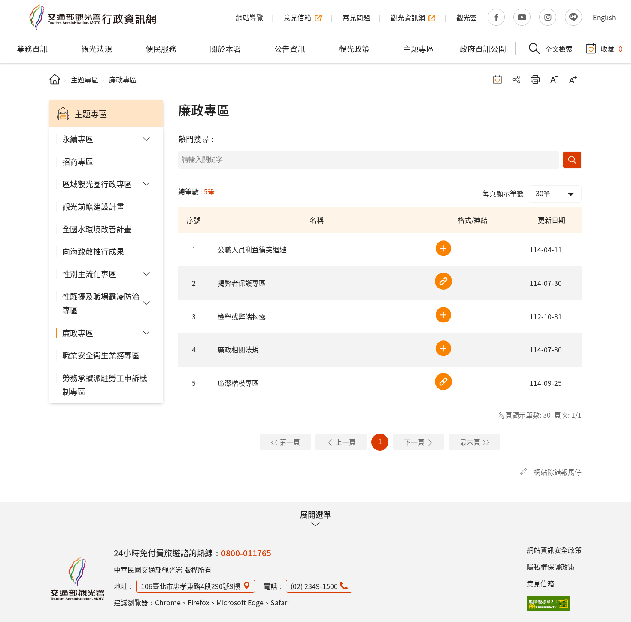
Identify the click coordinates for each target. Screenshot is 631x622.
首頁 (54, 79)
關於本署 (225, 48)
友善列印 (535, 79)
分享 (516, 79)
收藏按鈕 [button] (497, 79)
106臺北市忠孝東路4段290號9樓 (190, 586)
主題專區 (418, 48)
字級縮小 (554, 79)
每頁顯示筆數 (503, 193)
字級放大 (573, 79)
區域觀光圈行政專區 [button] (97, 183)
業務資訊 (32, 48)
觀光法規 (96, 48)
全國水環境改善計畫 (97, 228)
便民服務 (161, 48)
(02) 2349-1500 (314, 586)
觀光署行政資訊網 (77, 579)
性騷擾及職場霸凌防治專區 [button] (101, 303)
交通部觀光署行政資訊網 (92, 17)
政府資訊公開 (483, 48)
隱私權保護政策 (551, 566)
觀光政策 (354, 48)
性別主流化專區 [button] (89, 273)
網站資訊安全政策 (554, 550)
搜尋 (572, 160)
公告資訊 (289, 48)
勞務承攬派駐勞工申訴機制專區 (104, 384)
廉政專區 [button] (77, 332)
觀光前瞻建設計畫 (93, 206)
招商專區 (77, 161)
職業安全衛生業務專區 (101, 355)
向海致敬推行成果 (93, 251)
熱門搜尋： (197, 138)
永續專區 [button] (77, 138)
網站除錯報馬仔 (558, 472)
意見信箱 (540, 583)
